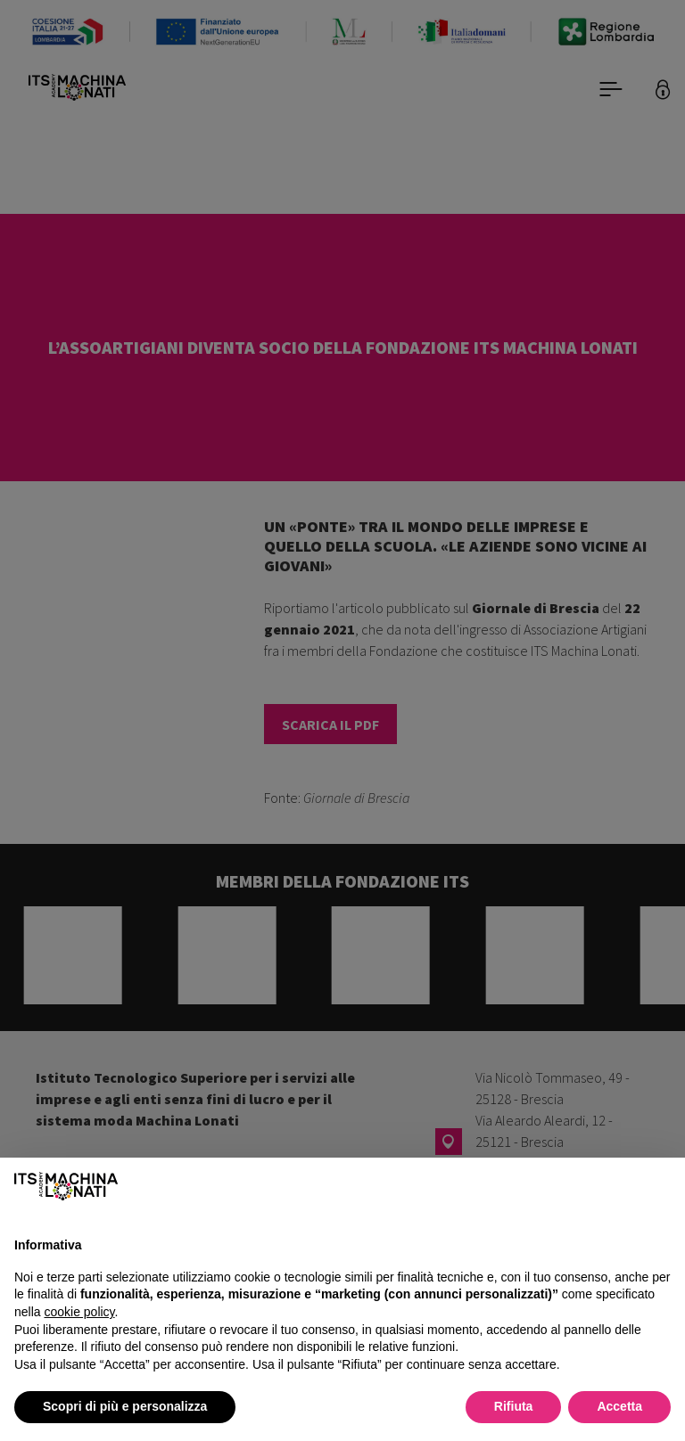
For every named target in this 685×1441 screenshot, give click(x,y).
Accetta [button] (619, 1406)
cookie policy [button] (79, 1312)
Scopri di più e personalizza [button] (125, 1406)
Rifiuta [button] (513, 1406)
